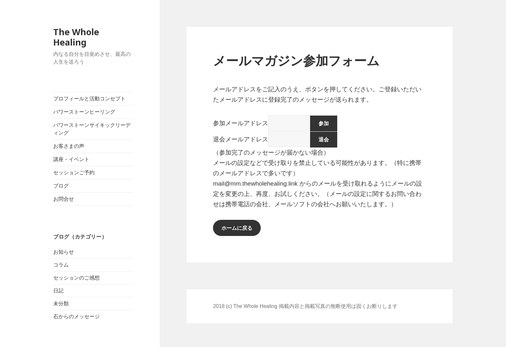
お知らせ (63, 252)
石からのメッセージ (76, 316)
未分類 (61, 303)
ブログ (61, 186)
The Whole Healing (76, 37)
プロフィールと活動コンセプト (89, 98)
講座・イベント (71, 159)
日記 (58, 290)
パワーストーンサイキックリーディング (92, 129)
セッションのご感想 (76, 278)
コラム (61, 265)
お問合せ (63, 199)
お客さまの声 (68, 146)
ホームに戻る (236, 227)
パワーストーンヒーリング (84, 112)
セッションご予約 (74, 172)
